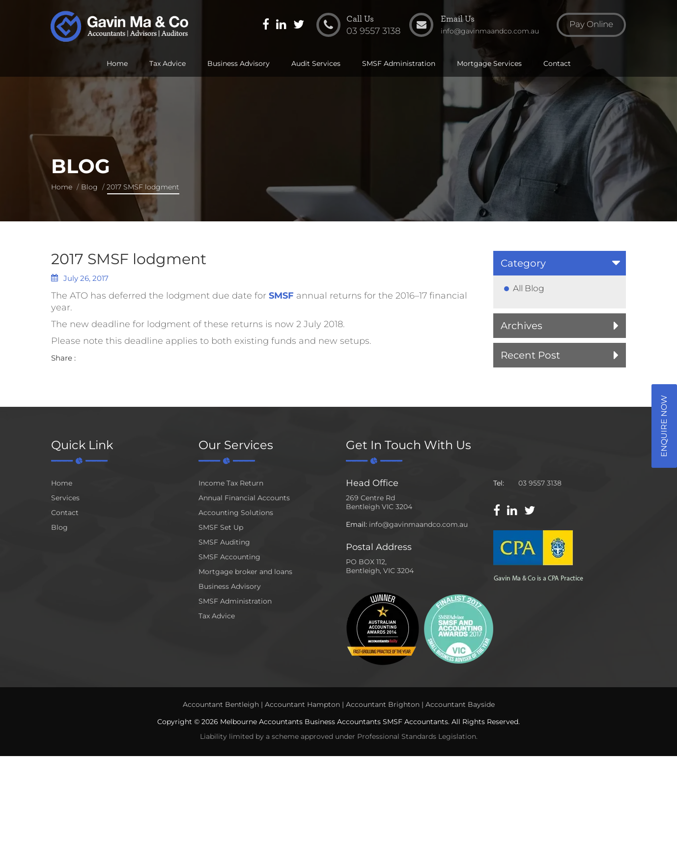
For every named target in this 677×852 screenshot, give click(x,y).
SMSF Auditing (224, 542)
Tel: (498, 483)
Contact (557, 65)
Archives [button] (521, 326)
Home (117, 65)
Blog (89, 187)
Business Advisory (238, 65)
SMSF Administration (398, 65)
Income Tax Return (230, 483)
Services (65, 497)
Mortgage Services (489, 65)
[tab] (559, 263)
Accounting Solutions (235, 512)
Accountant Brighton (383, 704)
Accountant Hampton (302, 704)
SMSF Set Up (220, 527)
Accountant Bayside (460, 704)
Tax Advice (167, 65)
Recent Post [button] (530, 355)
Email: (356, 524)
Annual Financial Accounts (244, 497)
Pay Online (589, 26)
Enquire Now (664, 426)
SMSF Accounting (229, 556)
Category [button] (523, 263)
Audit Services (315, 65)
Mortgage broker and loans (245, 571)
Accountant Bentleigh (221, 704)
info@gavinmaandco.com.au (418, 524)
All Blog (528, 288)
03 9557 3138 (540, 483)
